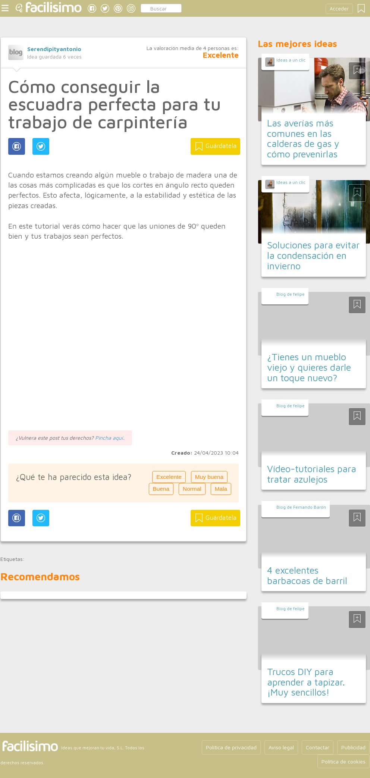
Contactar (317, 747)
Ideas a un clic (290, 59)
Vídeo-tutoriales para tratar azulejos (311, 473)
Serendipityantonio (54, 49)
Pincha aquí (109, 438)
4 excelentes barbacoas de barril (307, 575)
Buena (161, 489)
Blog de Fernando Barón (301, 507)
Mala (221, 489)
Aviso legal (281, 747)
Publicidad (353, 747)
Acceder (339, 9)
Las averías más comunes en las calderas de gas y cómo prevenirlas (303, 138)
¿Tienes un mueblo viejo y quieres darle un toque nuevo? (309, 367)
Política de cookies (344, 761)
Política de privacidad (231, 747)
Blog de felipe (290, 294)
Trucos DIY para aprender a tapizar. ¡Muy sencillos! (306, 681)
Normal (192, 489)
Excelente (169, 477)
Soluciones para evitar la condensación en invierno (313, 255)
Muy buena (209, 477)
